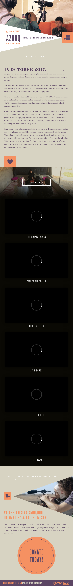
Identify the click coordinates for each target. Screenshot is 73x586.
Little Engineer (36, 415)
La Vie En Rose (36, 370)
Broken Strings (36, 325)
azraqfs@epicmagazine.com (32, 583)
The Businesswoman (36, 236)
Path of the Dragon (36, 281)
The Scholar (36, 459)
